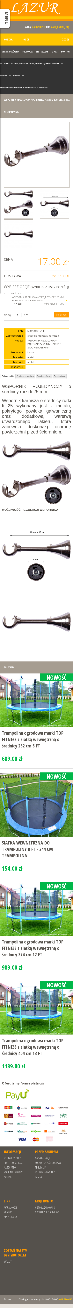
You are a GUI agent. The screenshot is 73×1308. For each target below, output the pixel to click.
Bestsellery (42, 51)
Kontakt (65, 51)
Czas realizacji (42, 1158)
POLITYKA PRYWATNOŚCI (46, 1172)
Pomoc (38, 1177)
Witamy (7, 1261)
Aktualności (10, 1207)
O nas (55, 51)
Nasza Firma (10, 1167)
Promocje (27, 51)
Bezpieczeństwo (44, 376)
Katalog (8, 1212)
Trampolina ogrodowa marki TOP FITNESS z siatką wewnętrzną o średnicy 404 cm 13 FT (32, 1046)
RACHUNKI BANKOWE (14, 1172)
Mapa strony (10, 1217)
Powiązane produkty (25, 376)
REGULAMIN (41, 1167)
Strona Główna (10, 51)
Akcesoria (3, 76)
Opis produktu (8, 376)
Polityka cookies (12, 1158)
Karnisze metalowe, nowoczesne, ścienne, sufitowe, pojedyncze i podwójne (31, 64)
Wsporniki (16, 76)
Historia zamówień (45, 1207)
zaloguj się (39, 27)
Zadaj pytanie (59, 376)
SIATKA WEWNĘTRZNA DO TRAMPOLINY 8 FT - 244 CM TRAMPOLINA (27, 849)
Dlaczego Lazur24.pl (14, 1163)
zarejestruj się (60, 27)
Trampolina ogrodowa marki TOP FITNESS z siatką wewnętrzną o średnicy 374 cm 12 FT (32, 948)
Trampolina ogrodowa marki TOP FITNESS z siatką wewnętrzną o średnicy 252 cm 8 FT (32, 739)
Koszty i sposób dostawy (48, 1163)
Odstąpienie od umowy (47, 1212)
